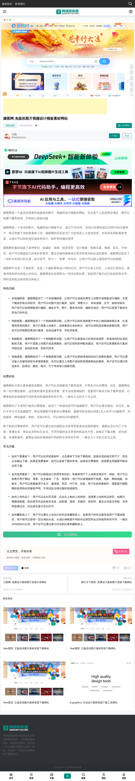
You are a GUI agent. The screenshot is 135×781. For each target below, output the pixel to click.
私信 (127, 136)
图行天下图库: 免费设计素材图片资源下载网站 (106, 582)
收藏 (25, 568)
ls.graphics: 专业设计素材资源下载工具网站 (93, 702)
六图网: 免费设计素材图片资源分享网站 (24, 582)
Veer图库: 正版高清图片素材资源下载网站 (26, 648)
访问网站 (124, 125)
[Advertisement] (55, 106)
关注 (114, 136)
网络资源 (10, 125)
